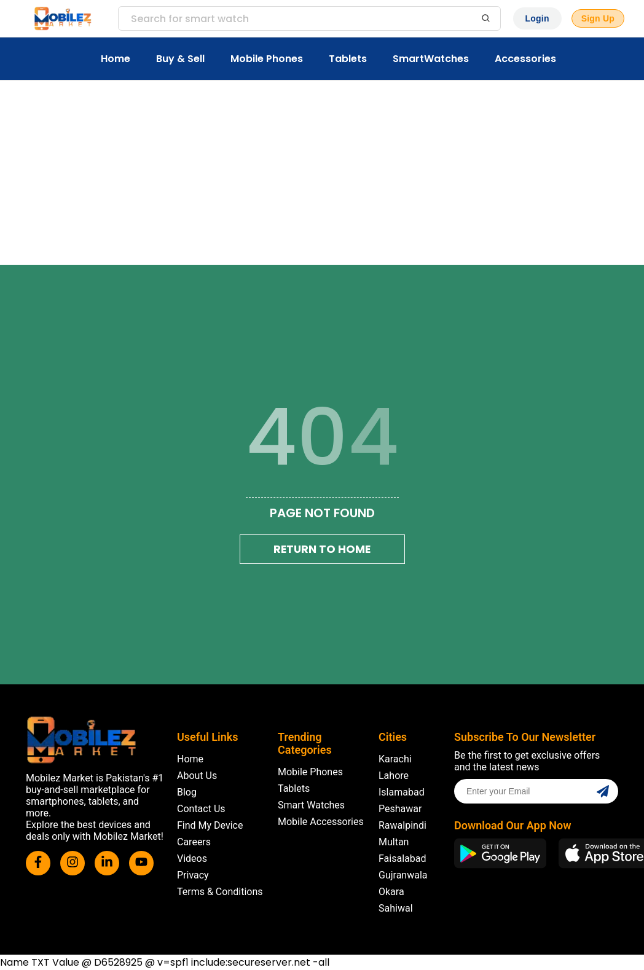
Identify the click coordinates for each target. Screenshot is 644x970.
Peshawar (400, 809)
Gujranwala (403, 875)
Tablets (348, 59)
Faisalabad (402, 858)
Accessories (525, 59)
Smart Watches (311, 805)
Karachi (395, 759)
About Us (197, 775)
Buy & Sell (180, 59)
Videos (192, 858)
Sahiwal (396, 908)
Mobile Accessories (321, 821)
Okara (391, 892)
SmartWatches (431, 59)
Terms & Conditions (220, 892)
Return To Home (322, 549)
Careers (194, 842)
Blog (187, 792)
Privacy (193, 875)
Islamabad (402, 792)
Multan (394, 842)
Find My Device (210, 825)
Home (115, 59)
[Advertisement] (322, 173)
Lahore (394, 775)
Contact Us (201, 809)
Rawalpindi (402, 825)
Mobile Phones (266, 59)
